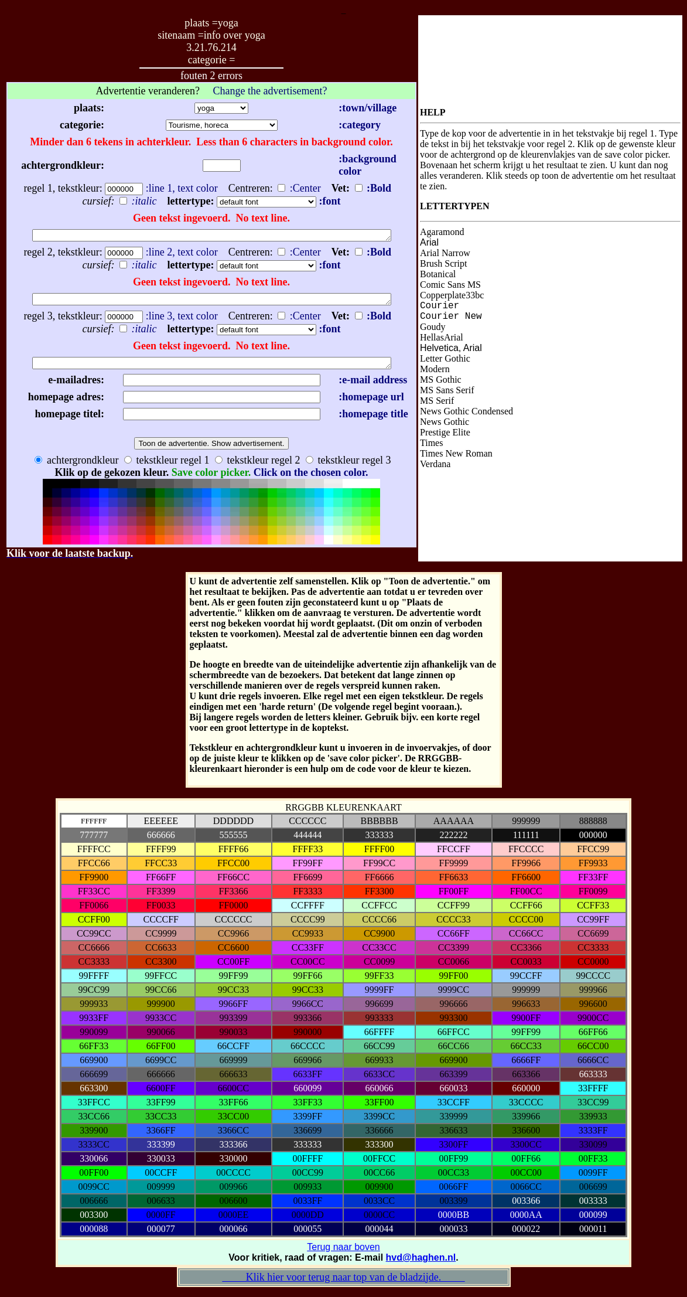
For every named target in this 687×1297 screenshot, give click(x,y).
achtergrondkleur (76, 465)
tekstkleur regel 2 (257, 465)
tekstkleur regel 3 (348, 465)
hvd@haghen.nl (421, 1263)
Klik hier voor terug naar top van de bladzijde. (343, 1282)
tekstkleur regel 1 (166, 465)
